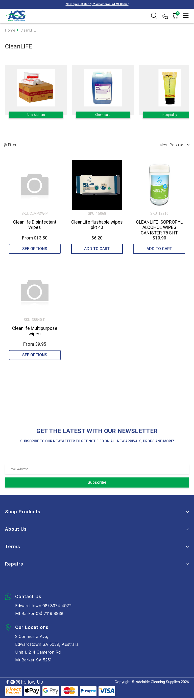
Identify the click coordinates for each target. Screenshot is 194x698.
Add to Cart (97, 248)
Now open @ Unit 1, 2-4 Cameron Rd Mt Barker (97, 4)
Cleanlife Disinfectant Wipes (34, 224)
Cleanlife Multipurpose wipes (34, 331)
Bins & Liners (36, 115)
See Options (34, 248)
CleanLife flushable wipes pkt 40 (97, 224)
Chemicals (102, 115)
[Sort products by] (172, 145)
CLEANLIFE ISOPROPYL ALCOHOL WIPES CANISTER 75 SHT (159, 227)
